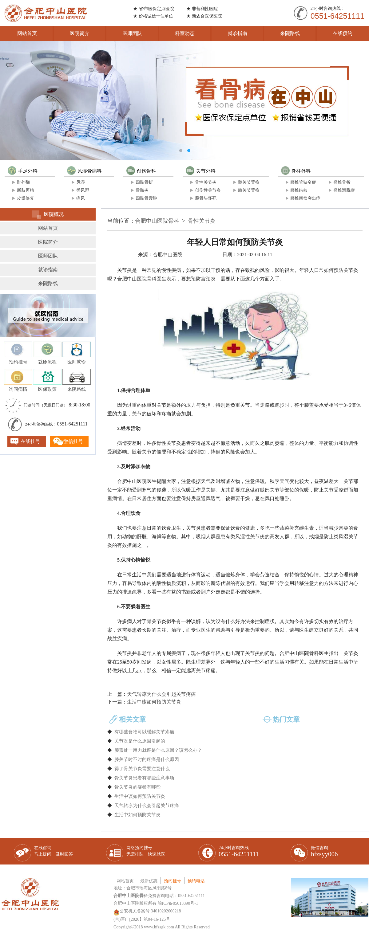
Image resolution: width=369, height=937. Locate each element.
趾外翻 (23, 182)
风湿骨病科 (84, 171)
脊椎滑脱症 (344, 190)
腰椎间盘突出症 (305, 198)
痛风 (80, 198)
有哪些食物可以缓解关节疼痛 (144, 731)
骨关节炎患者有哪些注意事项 (144, 777)
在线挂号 (30, 441)
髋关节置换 (249, 182)
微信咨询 (324, 851)
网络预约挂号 (145, 851)
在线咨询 (53, 851)
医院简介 (79, 33)
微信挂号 (73, 441)
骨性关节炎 (205, 182)
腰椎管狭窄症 (303, 182)
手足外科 (23, 171)
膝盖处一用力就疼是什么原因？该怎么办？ (158, 750)
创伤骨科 (141, 171)
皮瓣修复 (25, 198)
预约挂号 (172, 881)
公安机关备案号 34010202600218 (147, 911)
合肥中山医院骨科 (157, 221)
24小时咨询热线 (239, 851)
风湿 (80, 182)
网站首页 (27, 33)
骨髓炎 (142, 190)
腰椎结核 (299, 190)
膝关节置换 (249, 190)
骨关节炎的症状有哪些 (137, 787)
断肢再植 (25, 190)
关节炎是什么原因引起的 (139, 741)
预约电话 (196, 881)
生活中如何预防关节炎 (137, 814)
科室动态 (185, 33)
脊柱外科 (296, 171)
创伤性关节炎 (208, 190)
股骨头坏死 (205, 198)
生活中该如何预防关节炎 (154, 701)
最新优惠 (148, 881)
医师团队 (132, 33)
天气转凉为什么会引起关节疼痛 (161, 694)
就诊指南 (237, 33)
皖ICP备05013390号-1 (178, 903)
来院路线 (290, 33)
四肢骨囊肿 (146, 198)
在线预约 (342, 33)
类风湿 (82, 190)
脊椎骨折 (342, 182)
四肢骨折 (144, 182)
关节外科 (201, 171)
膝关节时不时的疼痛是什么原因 (146, 759)
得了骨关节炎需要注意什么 (142, 768)
